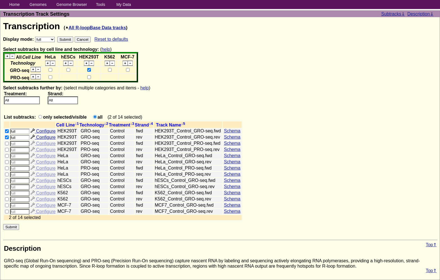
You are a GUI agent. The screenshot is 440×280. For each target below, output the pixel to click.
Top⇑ (431, 244)
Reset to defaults (111, 39)
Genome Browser (71, 4)
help (106, 49)
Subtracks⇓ (393, 14)
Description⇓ (420, 14)
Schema (232, 130)
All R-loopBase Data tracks (95, 27)
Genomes (38, 4)
